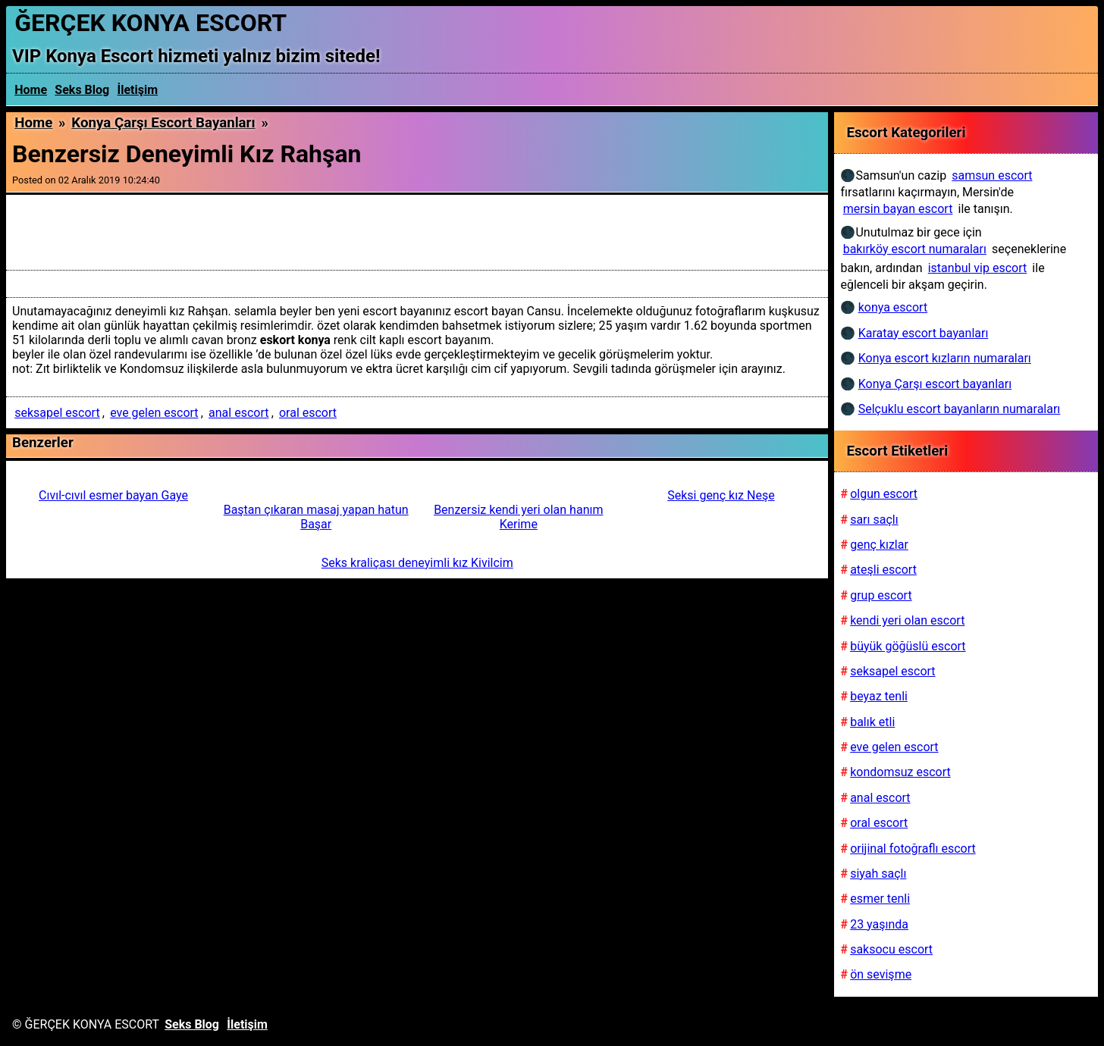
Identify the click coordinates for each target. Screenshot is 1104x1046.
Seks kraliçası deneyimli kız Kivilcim (417, 563)
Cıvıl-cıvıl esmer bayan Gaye (113, 495)
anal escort (238, 413)
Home (30, 90)
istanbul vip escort (977, 268)
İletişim (138, 90)
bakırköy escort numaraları (914, 249)
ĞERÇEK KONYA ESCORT (150, 22)
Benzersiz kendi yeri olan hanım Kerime (518, 517)
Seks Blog (82, 90)
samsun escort (992, 175)
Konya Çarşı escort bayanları (163, 122)
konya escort (892, 307)
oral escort (308, 413)
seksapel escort (56, 413)
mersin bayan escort (898, 209)
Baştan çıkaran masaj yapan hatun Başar (316, 517)
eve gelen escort (154, 413)
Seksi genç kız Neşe (720, 495)
